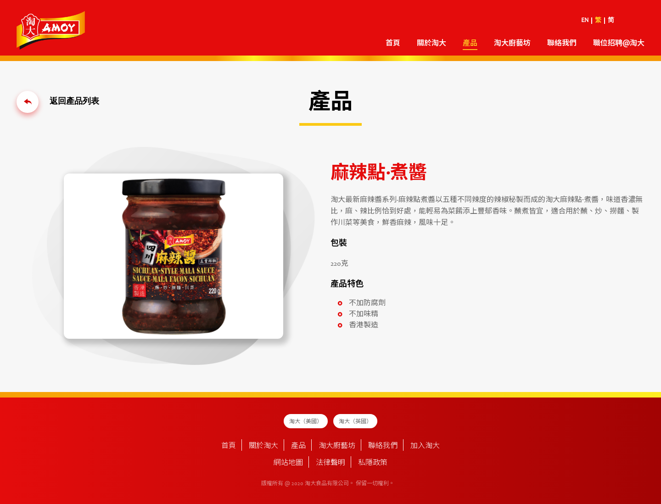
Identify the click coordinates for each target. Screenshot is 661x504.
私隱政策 (372, 463)
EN (584, 20)
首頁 (393, 43)
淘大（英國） (355, 422)
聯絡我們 (562, 43)
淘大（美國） (305, 422)
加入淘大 (425, 446)
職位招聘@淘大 (618, 43)
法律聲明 (330, 463)
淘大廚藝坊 (512, 43)
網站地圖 (288, 463)
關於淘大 (431, 43)
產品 (470, 43)
